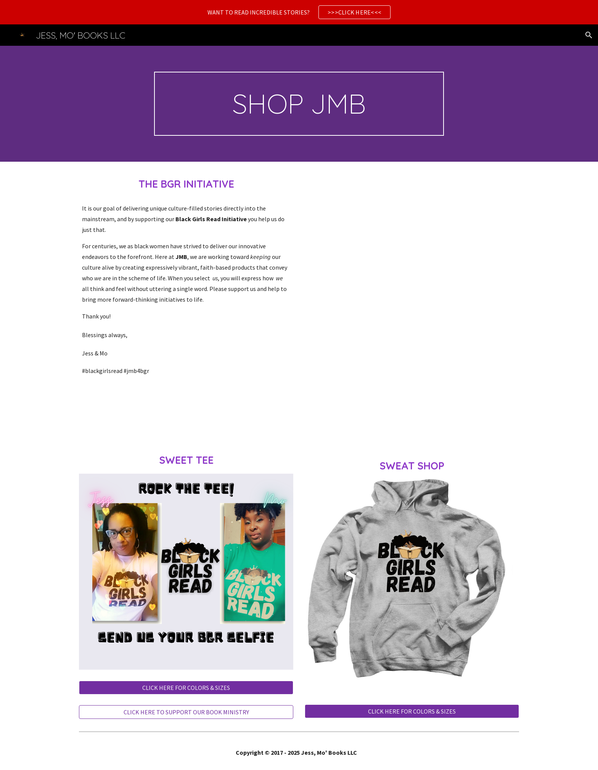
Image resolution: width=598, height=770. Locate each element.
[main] (299, 104)
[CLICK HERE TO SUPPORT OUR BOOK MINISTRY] (186, 712)
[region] (299, 12)
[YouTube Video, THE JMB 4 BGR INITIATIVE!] (412, 267)
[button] (589, 35)
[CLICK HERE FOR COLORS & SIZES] (186, 687)
